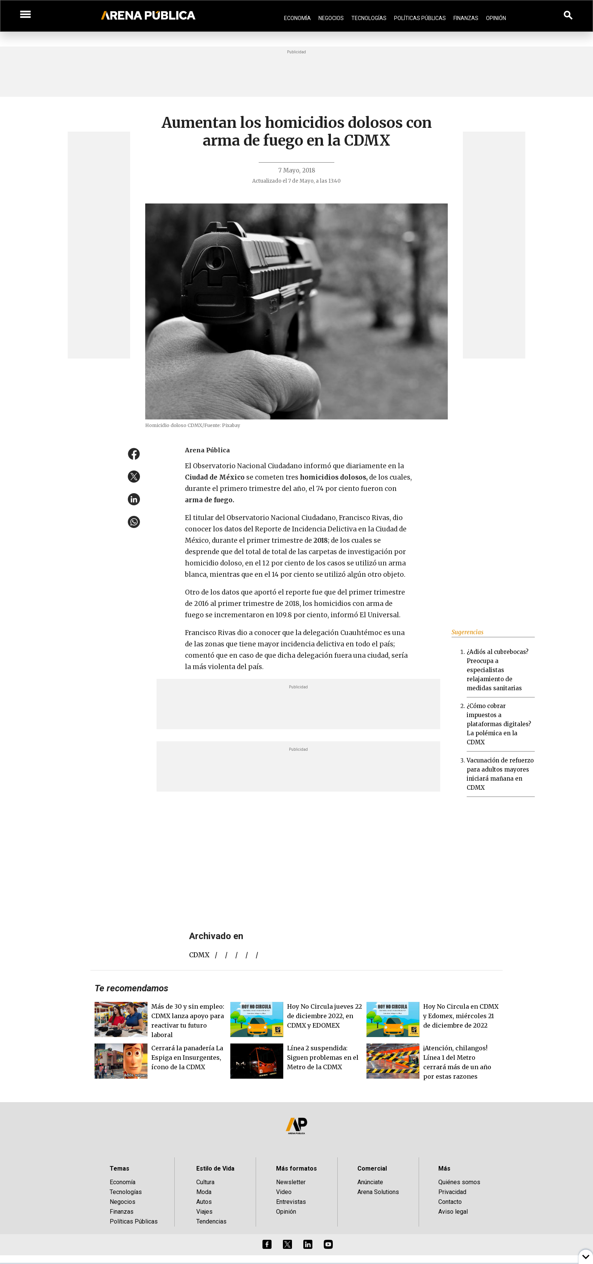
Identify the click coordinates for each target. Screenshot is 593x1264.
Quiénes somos (459, 1182)
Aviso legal (453, 1211)
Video (284, 1192)
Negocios (331, 18)
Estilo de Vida (215, 1168)
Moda (203, 1192)
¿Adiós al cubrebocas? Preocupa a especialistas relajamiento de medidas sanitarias (497, 670)
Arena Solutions (378, 1192)
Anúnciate (370, 1182)
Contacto (450, 1201)
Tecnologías (369, 18)
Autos (204, 1201)
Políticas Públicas (420, 18)
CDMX (199, 955)
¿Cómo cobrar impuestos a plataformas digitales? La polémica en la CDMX (499, 724)
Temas (119, 1168)
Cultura (205, 1182)
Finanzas (465, 18)
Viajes (204, 1211)
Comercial (372, 1168)
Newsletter (291, 1182)
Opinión (496, 18)
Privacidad (452, 1192)
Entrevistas (291, 1201)
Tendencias (211, 1221)
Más (444, 1168)
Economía (297, 18)
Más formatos (296, 1168)
